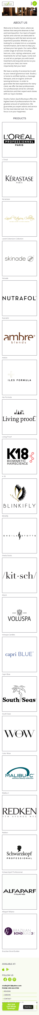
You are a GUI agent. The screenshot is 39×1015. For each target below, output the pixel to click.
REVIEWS (7, 991)
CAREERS (7, 995)
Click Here (28, 1007)
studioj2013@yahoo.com (11, 986)
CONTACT (7, 999)
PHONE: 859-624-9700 (10, 988)
